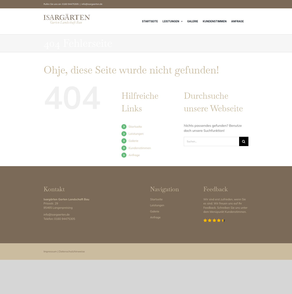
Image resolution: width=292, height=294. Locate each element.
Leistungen (136, 133)
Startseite (135, 126)
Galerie (133, 141)
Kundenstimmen (140, 148)
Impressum (50, 285)
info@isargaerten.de (92, 4)
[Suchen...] (211, 141)
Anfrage (134, 155)
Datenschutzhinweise (72, 285)
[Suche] (243, 141)
